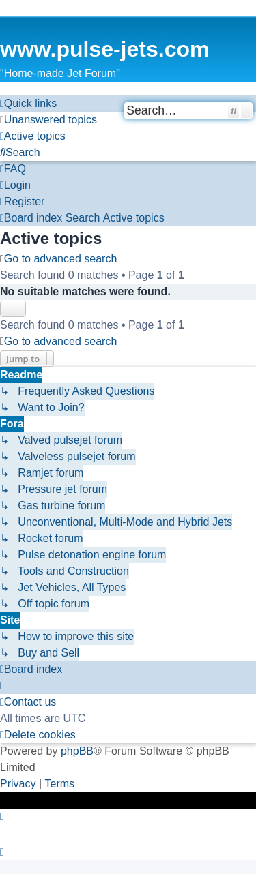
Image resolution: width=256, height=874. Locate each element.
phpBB (77, 751)
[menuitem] (48, 120)
